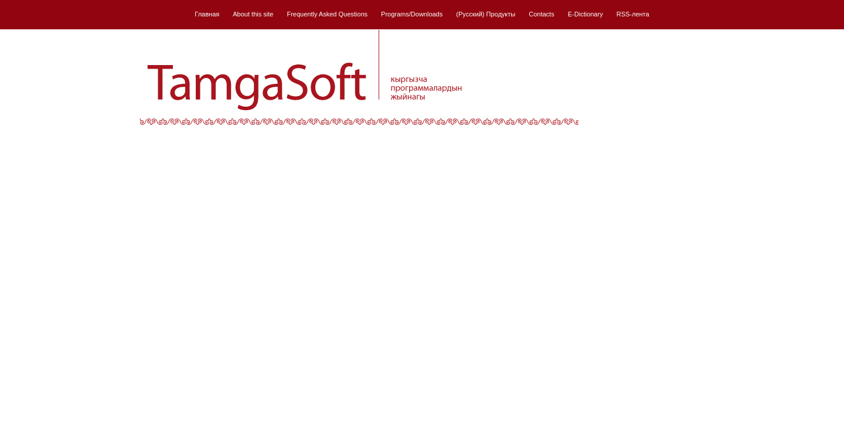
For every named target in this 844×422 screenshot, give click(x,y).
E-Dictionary (585, 14)
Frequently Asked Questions (327, 14)
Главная (207, 14)
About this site (253, 14)
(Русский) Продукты (485, 14)
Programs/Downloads (412, 14)
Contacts (541, 14)
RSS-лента (633, 14)
